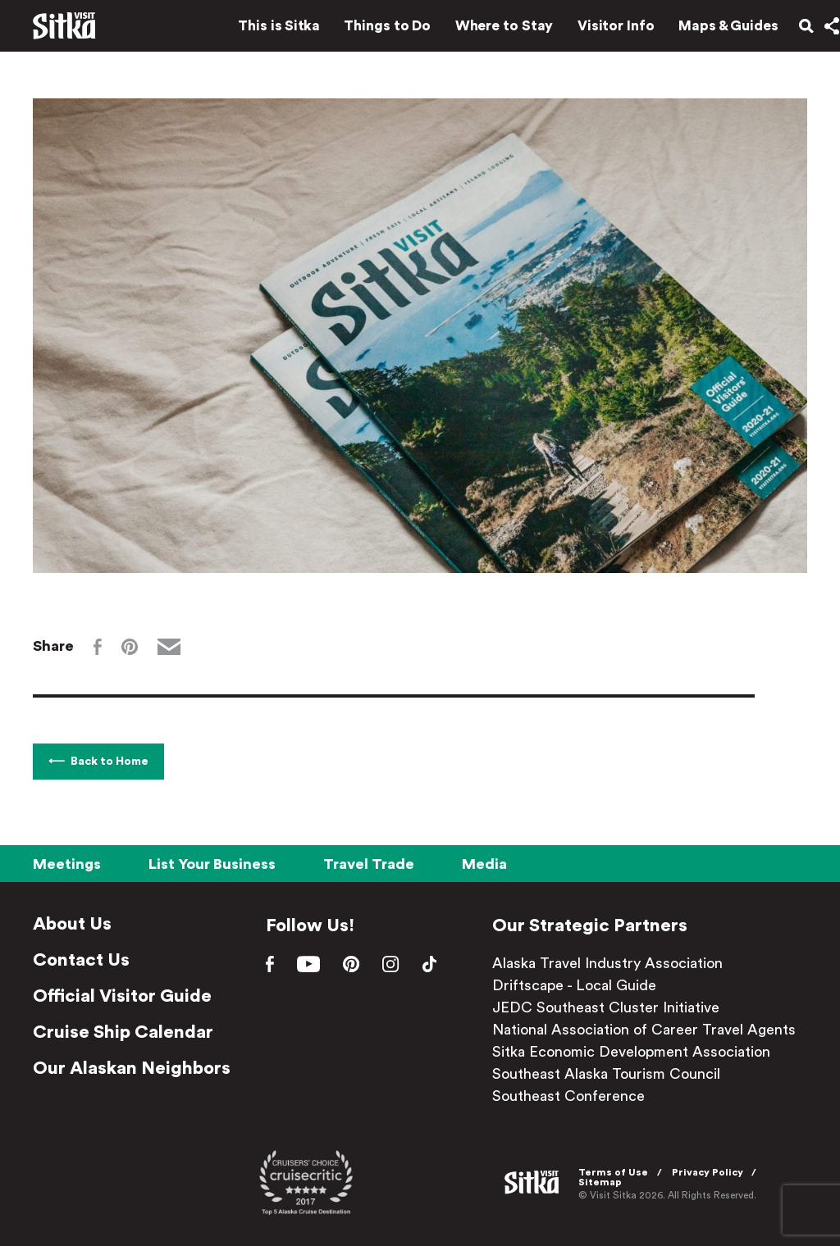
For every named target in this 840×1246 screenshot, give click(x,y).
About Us (72, 924)
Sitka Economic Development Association (638, 1051)
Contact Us (81, 960)
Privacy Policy (712, 1171)
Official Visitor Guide (122, 996)
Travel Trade (368, 864)
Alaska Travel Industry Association (614, 963)
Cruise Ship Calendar (123, 1032)
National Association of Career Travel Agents (650, 1029)
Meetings (67, 864)
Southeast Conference (575, 1096)
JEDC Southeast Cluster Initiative (612, 1007)
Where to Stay (486, 31)
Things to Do (369, 31)
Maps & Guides (711, 31)
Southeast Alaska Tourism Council (613, 1073)
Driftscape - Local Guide (581, 985)
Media (484, 864)
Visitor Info (598, 31)
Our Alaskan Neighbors (132, 1068)
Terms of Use (618, 1171)
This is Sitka (262, 31)
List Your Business (212, 864)
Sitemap (605, 1181)
